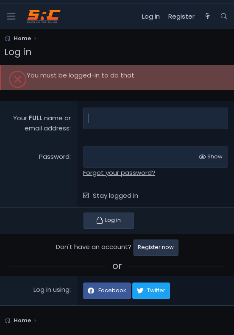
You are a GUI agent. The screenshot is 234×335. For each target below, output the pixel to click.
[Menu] (11, 16)
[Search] (224, 17)
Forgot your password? (119, 172)
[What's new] (207, 17)
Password (54, 156)
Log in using (51, 289)
